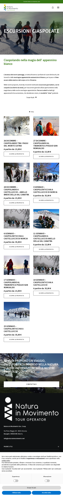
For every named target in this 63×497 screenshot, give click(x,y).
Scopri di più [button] (31, 488)
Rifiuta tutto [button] (16, 493)
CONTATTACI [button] (31, 384)
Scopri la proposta (16, 154)
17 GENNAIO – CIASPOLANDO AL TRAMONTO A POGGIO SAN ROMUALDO (16, 283)
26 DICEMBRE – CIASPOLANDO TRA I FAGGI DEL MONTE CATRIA (16, 143)
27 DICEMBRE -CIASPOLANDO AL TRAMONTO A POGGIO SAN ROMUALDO (45, 144)
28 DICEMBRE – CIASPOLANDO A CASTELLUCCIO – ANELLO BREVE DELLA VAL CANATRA (16, 191)
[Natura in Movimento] (11, 7)
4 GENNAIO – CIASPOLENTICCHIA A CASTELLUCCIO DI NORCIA (45, 190)
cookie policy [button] (6, 460)
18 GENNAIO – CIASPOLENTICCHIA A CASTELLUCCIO (43, 282)
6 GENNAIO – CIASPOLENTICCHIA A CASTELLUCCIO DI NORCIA (16, 236)
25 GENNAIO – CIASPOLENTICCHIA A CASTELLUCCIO (13, 329)
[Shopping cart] (52, 7)
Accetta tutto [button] (46, 493)
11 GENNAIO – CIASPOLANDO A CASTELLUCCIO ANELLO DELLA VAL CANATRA (44, 237)
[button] (58, 7)
